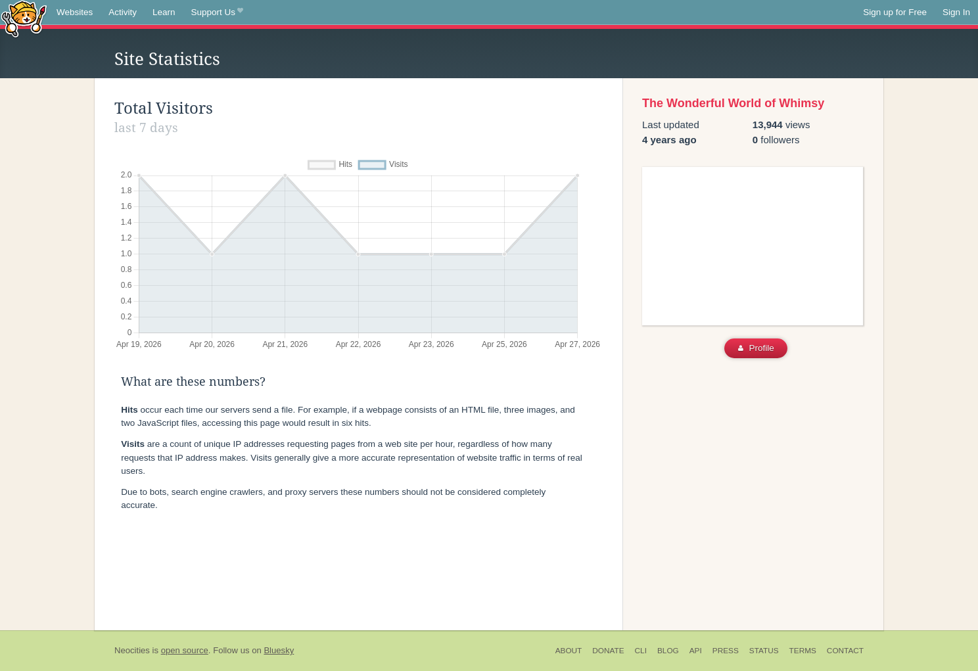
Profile (756, 348)
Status (764, 650)
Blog (668, 650)
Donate (608, 650)
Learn (163, 12)
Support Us (217, 12)
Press (725, 650)
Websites (75, 12)
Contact (845, 650)
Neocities (132, 650)
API (695, 650)
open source (184, 650)
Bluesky (279, 650)
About (568, 650)
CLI (641, 650)
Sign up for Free (895, 12)
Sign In (956, 12)
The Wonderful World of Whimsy (733, 103)
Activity (122, 12)
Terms (802, 650)
